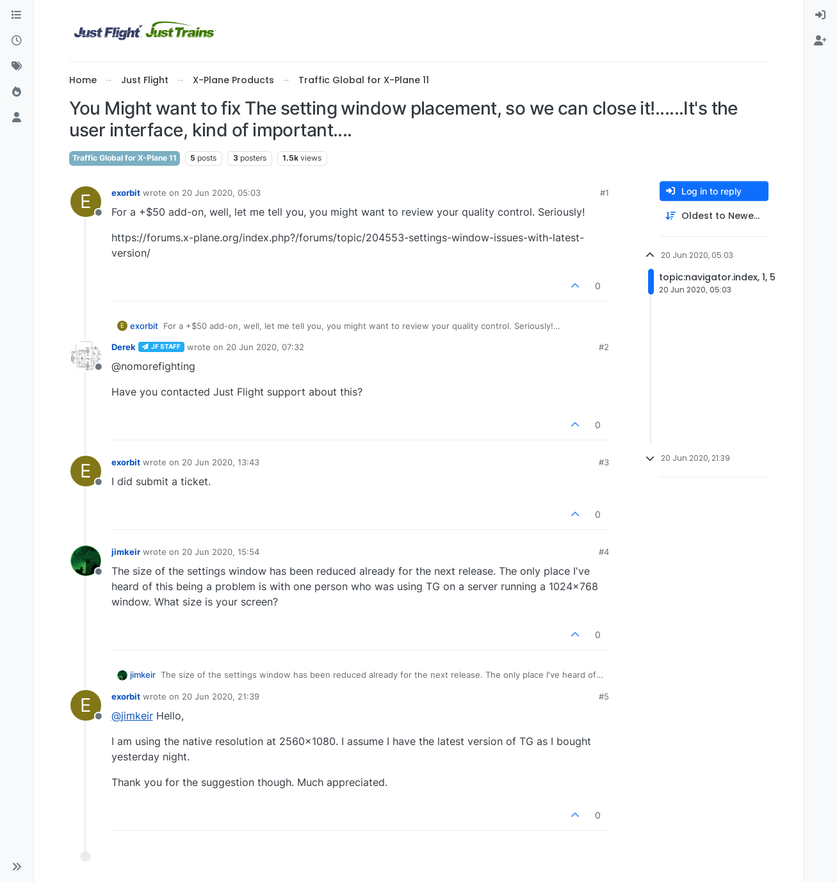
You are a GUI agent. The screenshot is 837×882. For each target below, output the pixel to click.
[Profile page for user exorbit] (85, 201)
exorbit (125, 193)
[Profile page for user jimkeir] (85, 560)
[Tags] (16, 66)
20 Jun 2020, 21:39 (220, 696)
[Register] (820, 41)
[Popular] (16, 92)
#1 (604, 193)
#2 (604, 347)
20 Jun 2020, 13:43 (220, 462)
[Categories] (16, 15)
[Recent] (16, 41)
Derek (123, 347)
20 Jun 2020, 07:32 (265, 347)
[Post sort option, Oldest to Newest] (714, 216)
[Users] (16, 118)
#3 (604, 462)
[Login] (820, 15)
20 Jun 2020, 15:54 (220, 552)
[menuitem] (820, 15)
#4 (604, 552)
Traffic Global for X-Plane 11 (124, 158)
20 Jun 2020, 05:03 (221, 193)
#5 (604, 696)
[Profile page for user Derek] (85, 356)
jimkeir (125, 552)
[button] (16, 866)
